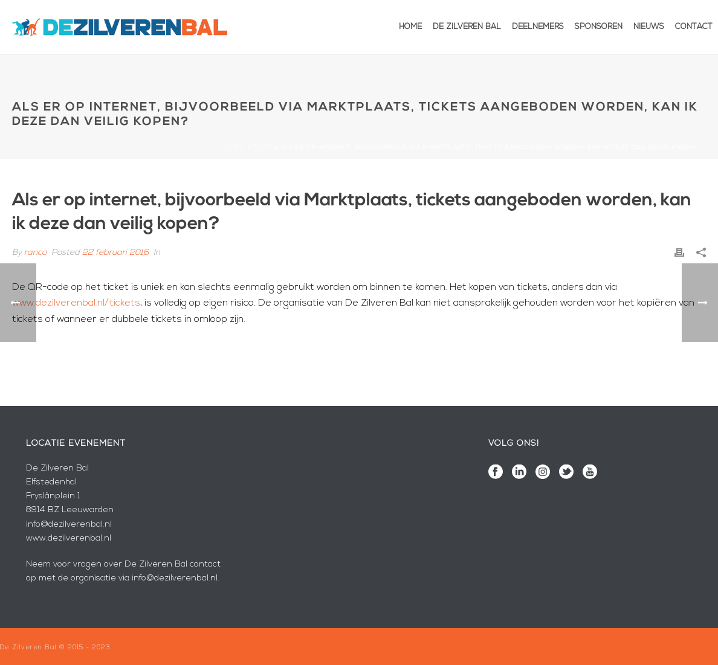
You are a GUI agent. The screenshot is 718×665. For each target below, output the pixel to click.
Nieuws (648, 27)
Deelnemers (538, 27)
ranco (35, 252)
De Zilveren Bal (467, 27)
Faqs (263, 147)
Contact (694, 27)
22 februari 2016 (115, 252)
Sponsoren (599, 27)
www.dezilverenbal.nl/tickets (76, 303)
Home (410, 27)
